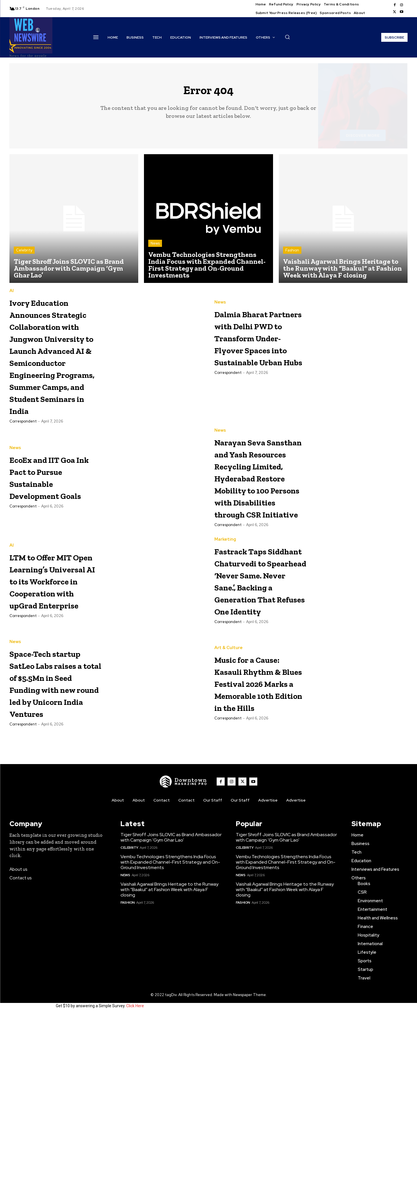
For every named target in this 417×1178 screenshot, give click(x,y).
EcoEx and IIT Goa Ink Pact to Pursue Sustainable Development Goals (50, 541)
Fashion (292, 254)
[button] (287, 36)
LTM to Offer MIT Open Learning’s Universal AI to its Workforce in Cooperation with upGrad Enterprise (55, 693)
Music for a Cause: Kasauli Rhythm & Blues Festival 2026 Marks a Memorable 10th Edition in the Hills (257, 839)
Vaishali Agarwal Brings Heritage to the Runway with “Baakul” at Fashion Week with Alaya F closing (169, 1052)
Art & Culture (228, 786)
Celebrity (24, 254)
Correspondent (23, 485)
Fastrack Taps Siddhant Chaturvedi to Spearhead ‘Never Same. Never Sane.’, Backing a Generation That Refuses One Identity (258, 711)
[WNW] (183, 945)
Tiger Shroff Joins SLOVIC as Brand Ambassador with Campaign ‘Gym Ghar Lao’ (171, 1000)
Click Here (135, 1169)
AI (11, 295)
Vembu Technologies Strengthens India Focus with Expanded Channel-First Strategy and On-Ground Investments (170, 1025)
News (155, 247)
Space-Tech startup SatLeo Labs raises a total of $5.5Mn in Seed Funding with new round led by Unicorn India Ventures (52, 839)
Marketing (225, 646)
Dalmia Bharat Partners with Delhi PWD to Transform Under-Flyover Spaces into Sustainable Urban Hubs (253, 348)
